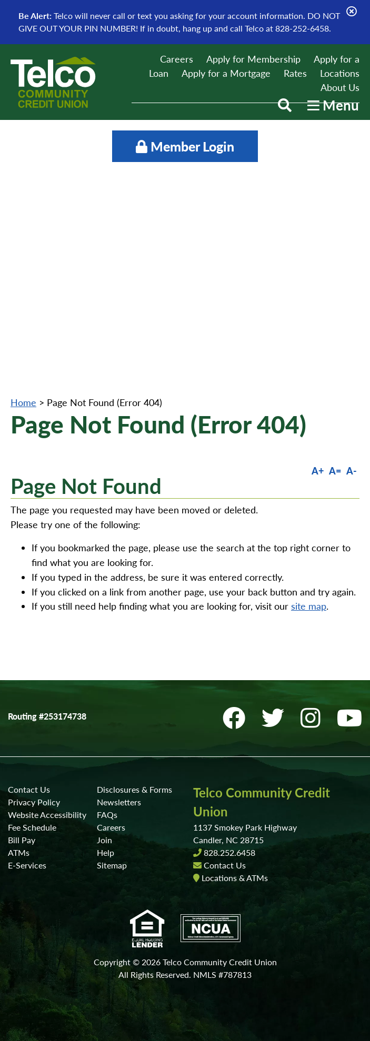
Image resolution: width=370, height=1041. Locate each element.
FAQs (107, 815)
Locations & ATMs (235, 878)
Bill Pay (21, 840)
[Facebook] (237, 717)
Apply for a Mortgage (226, 73)
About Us (340, 87)
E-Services (27, 865)
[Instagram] (313, 717)
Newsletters (119, 802)
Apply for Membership (253, 59)
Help (105, 852)
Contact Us (29, 789)
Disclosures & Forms (134, 789)
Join (104, 840)
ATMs (18, 852)
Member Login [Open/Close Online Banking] (185, 146)
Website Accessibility (47, 815)
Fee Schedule (32, 827)
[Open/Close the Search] (284, 105)
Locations (339, 73)
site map (308, 606)
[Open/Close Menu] (333, 105)
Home (23, 402)
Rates (295, 73)
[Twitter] (276, 717)
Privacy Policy (34, 802)
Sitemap (112, 865)
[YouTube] (349, 717)
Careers (176, 59)
